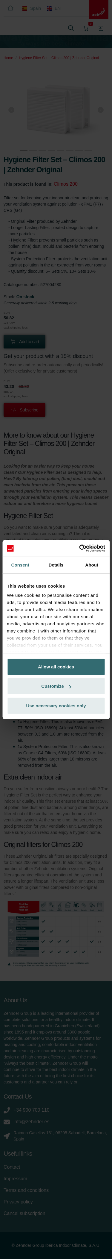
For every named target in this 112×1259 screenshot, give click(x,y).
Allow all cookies (56, 666)
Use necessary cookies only (56, 705)
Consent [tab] (20, 564)
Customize (56, 686)
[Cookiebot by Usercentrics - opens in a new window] (79, 548)
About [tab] (91, 564)
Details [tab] (56, 564)
